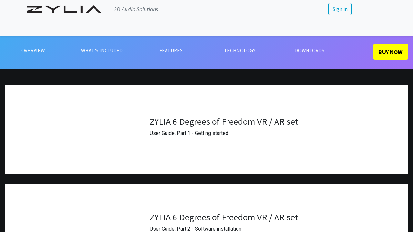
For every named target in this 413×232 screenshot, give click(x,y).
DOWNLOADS (309, 50)
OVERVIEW (33, 50)
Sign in (339, 9)
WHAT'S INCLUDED (102, 50)
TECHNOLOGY (239, 50)
